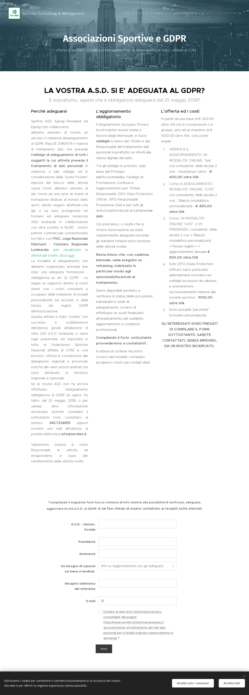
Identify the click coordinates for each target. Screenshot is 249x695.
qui (71, 255)
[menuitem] (127, 13)
